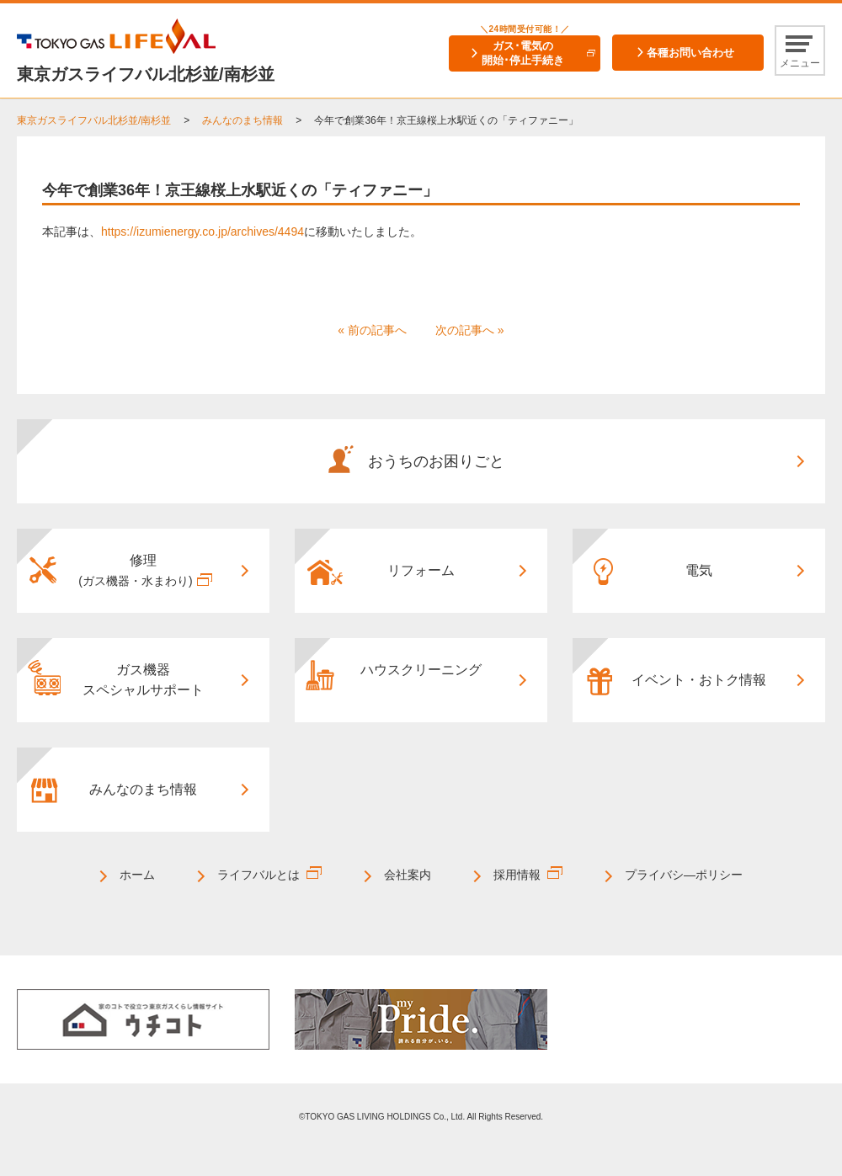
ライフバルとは (258, 874)
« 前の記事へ (372, 330)
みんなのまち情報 (242, 120)
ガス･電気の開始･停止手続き (523, 53)
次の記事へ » (469, 330)
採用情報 (517, 874)
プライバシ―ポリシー (684, 874)
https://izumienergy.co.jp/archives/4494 (202, 231)
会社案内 (407, 874)
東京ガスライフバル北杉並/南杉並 (94, 120)
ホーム (137, 874)
